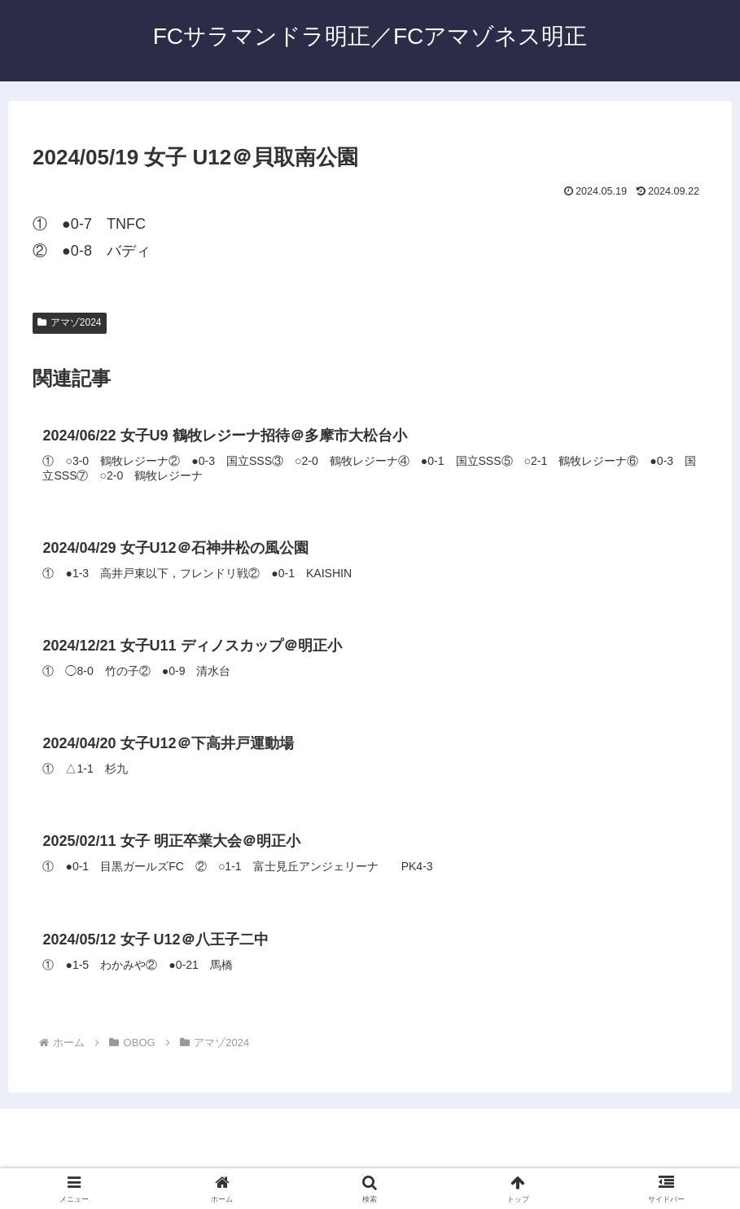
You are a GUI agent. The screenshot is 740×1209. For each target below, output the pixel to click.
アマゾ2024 (69, 322)
